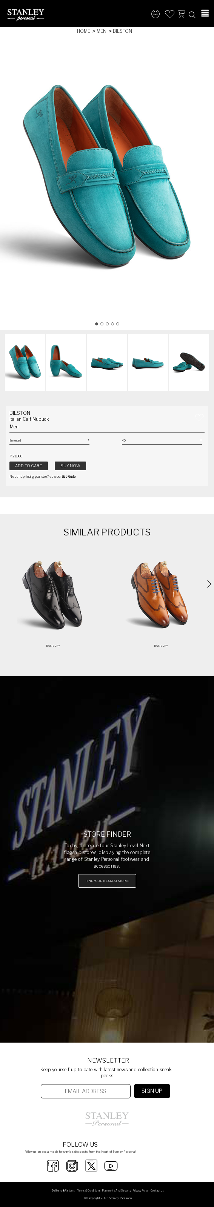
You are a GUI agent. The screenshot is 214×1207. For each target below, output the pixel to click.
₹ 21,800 (16, 456)
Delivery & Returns (63, 1190)
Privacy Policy (140, 1190)
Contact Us (157, 1190)
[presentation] (207, 584)
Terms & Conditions (89, 1190)
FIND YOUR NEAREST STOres (107, 881)
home (83, 31)
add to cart (28, 465)
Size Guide (69, 477)
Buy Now (70, 465)
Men (101, 31)
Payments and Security (116, 1190)
